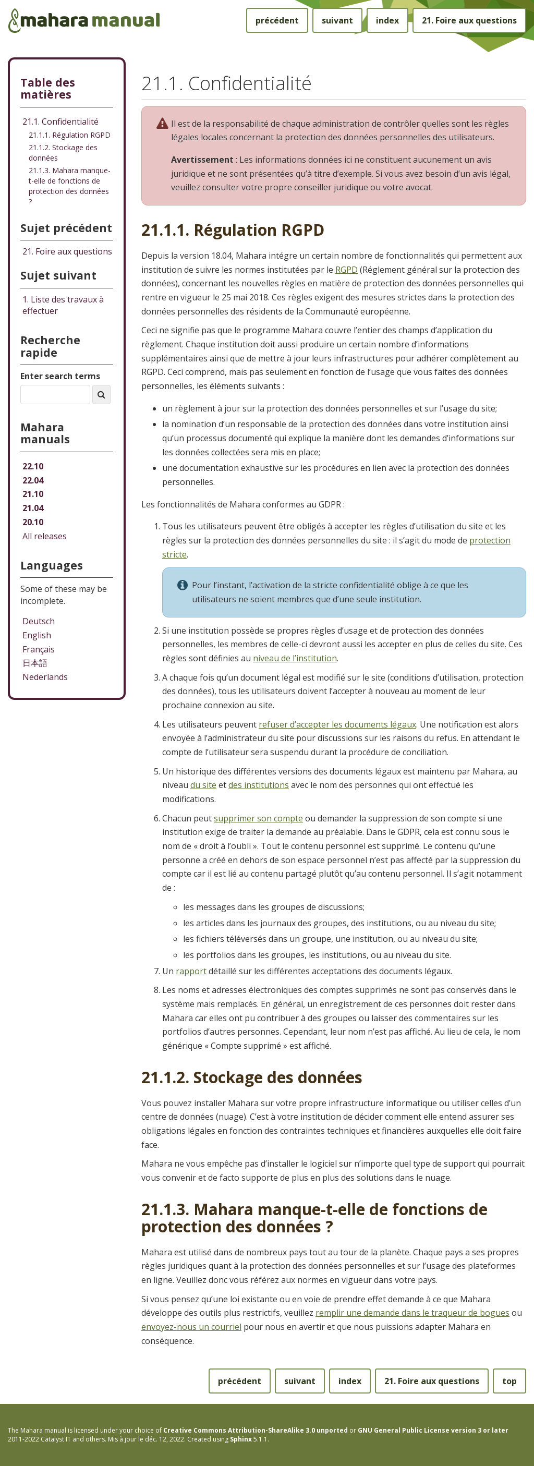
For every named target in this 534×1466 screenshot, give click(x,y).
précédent (277, 20)
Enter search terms (60, 376)
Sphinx (241, 1439)
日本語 (34, 663)
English (36, 635)
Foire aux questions (469, 20)
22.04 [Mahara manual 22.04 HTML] (32, 480)
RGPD (346, 269)
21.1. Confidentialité (60, 121)
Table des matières (47, 88)
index (387, 20)
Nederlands (45, 677)
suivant (337, 20)
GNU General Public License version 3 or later (433, 1430)
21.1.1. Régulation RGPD (70, 135)
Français (38, 649)
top (509, 1381)
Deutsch (38, 621)
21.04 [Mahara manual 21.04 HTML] (32, 508)
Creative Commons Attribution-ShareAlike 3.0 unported (255, 1430)
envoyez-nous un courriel (191, 1326)
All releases (44, 536)
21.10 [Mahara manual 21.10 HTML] (32, 494)
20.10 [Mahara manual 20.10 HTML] (32, 522)
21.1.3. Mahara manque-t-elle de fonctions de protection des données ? (70, 186)
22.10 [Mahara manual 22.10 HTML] (32, 466)
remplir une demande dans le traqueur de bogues (412, 1312)
